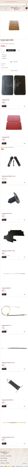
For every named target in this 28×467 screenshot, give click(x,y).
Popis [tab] (11, 61)
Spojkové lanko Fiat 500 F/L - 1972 (6, 325)
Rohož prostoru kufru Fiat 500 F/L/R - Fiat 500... (8, 250)
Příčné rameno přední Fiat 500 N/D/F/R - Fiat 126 (8, 176)
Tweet (3, 52)
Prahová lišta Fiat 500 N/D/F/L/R (6, 288)
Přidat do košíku (11, 50)
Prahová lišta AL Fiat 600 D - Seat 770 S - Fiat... (8, 437)
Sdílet (1, 52)
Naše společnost (4, 458)
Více (24, 106)
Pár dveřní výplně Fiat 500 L (5, 99)
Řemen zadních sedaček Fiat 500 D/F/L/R (7, 399)
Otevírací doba (4, 460)
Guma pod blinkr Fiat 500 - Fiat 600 (6, 213)
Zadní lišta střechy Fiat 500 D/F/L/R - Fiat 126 (8, 362)
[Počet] (3, 50)
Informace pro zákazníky (6, 455)
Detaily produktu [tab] (15, 61)
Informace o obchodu (5, 463)
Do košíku (4, 106)
